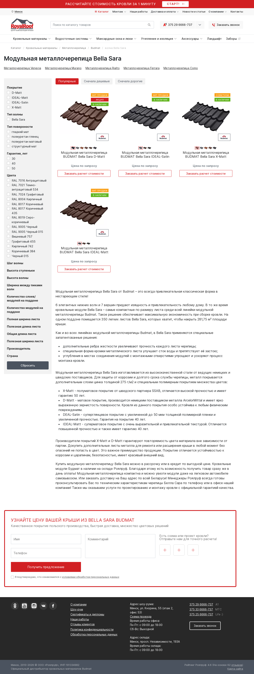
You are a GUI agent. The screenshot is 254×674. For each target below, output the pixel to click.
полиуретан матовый (27, 141)
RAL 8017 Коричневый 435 (27, 211)
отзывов (236, 664)
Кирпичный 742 (22, 246)
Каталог (101, 11)
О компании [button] (218, 11)
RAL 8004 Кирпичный (27, 199)
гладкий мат (20, 132)
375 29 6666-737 (177, 24)
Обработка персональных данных (93, 634)
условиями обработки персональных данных (90, 576)
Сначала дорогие (130, 81)
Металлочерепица (74, 47)
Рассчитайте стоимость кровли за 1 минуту (110, 4)
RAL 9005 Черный (24, 227)
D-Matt (17, 93)
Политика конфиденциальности (92, 629)
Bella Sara (18, 119)
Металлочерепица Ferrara (142, 68)
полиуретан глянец (25, 136)
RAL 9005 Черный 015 (27, 232)
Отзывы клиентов (82, 624)
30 (13, 159)
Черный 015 (20, 256)
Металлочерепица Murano (63, 68)
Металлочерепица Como (181, 68)
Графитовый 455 (24, 241)
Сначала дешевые (97, 81)
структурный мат (24, 146)
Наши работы (139, 11)
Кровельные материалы (41, 47)
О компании (78, 604)
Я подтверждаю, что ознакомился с (67, 576)
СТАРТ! (175, 4)
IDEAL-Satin (20, 102)
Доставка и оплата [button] (165, 11)
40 (13, 163)
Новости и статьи (194, 11)
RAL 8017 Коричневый (27, 204)
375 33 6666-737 (201, 609)
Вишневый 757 (22, 236)
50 (13, 168)
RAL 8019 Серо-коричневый (23, 220)
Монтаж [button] (120, 11)
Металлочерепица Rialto (103, 68)
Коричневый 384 (23, 251)
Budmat (95, 47)
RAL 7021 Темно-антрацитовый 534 (25, 187)
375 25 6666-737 (201, 614)
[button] (17, 12)
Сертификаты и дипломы (87, 614)
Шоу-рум (76, 609)
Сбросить (28, 365)
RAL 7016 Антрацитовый (29, 180)
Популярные (67, 81)
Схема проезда (140, 616)
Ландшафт (214, 38)
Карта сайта (235, 668)
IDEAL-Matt (20, 98)
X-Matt (16, 107)
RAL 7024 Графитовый (28, 194)
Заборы (233, 38)
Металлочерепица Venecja (22, 68)
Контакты (237, 11)
